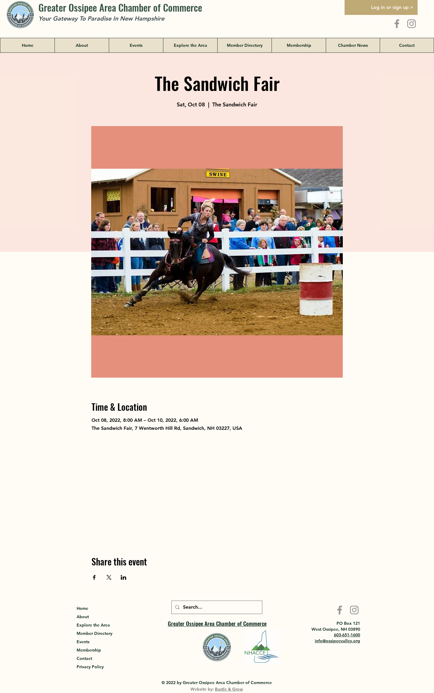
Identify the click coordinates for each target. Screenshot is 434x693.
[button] (190, 45)
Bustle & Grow (229, 689)
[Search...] (216, 607)
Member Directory (94, 633)
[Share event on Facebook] (94, 577)
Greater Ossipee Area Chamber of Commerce (120, 7)
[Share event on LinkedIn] (123, 577)
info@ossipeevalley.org (337, 641)
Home (82, 608)
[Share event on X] (109, 577)
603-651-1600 (347, 635)
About (83, 616)
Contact (84, 658)
